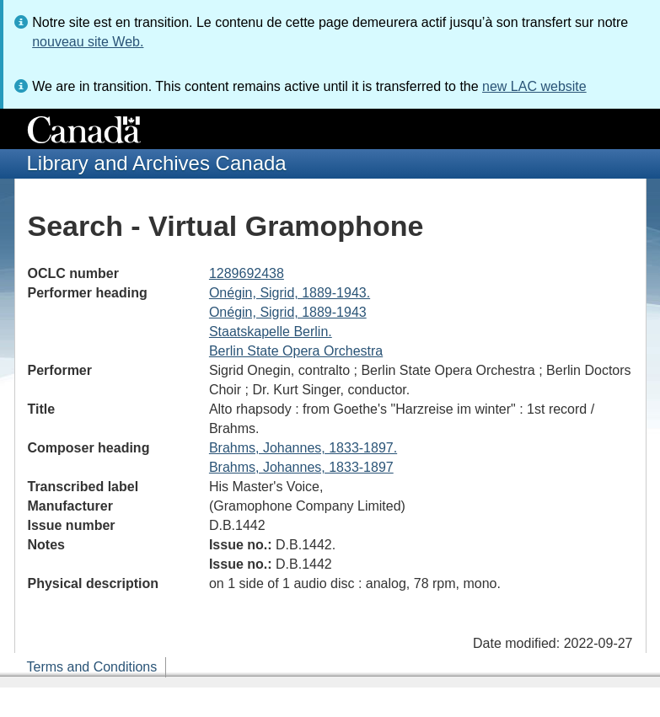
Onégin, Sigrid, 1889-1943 (288, 312)
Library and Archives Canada (157, 163)
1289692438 (246, 273)
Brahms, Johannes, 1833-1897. (303, 448)
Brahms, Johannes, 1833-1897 (301, 467)
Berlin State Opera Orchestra (296, 351)
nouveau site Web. (87, 42)
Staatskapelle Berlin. (270, 331)
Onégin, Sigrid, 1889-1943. (289, 293)
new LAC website (534, 86)
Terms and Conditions (92, 667)
